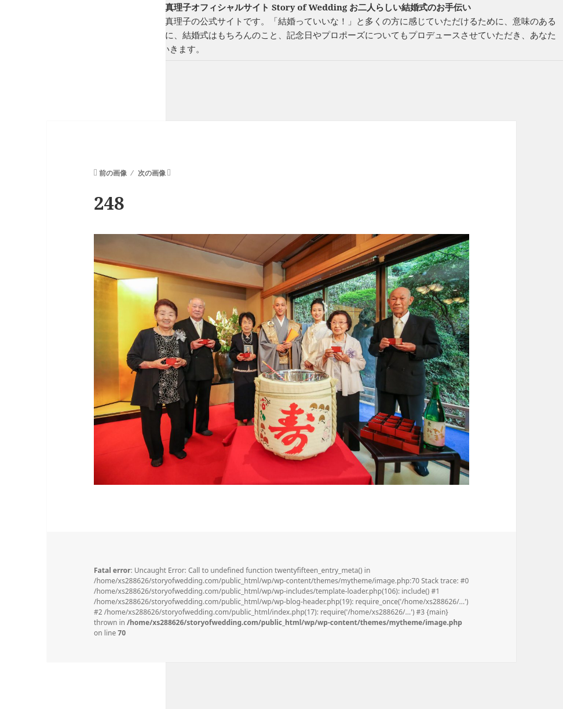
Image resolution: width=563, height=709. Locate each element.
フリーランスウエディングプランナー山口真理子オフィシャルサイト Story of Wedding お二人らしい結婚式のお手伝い (235, 7)
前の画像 (113, 173)
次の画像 (152, 173)
